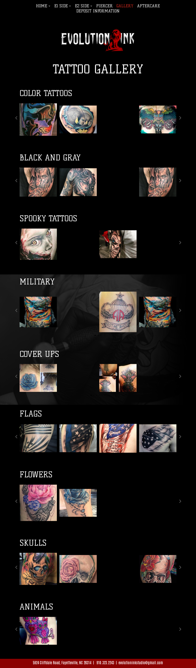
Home (41, 6)
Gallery (124, 6)
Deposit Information (98, 11)
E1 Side (61, 6)
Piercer (104, 6)
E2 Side (82, 6)
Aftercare (148, 6)
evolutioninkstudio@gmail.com (141, 662)
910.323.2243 (105, 662)
